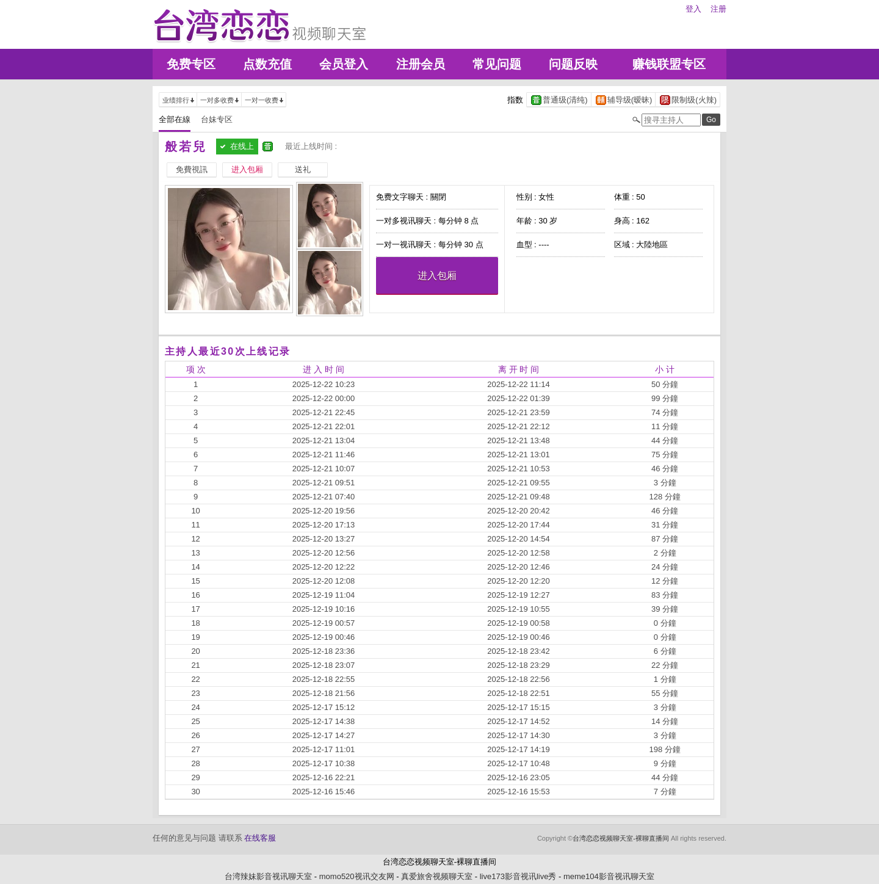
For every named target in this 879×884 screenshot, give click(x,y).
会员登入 (343, 64)
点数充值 (267, 64)
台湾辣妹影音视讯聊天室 (268, 876)
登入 (693, 8)
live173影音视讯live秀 (518, 876)
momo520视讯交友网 (356, 876)
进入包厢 (437, 275)
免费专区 (191, 64)
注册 (718, 8)
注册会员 (420, 64)
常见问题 (496, 64)
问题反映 (573, 64)
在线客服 (260, 837)
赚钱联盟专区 (669, 64)
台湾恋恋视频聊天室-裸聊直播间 (621, 838)
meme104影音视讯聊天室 (608, 876)
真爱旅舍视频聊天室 (436, 876)
